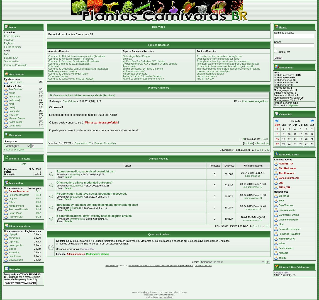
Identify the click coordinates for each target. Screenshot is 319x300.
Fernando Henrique (289, 229)
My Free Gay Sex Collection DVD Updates (144, 61)
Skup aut (127, 59)
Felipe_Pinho (15, 213)
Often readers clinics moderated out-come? (219, 59)
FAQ (6, 54)
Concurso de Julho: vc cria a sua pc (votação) (71, 78)
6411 (38, 191)
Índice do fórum (12, 36)
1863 (38, 202)
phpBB (146, 292)
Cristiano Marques (289, 219)
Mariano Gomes (17, 118)
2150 (38, 198)
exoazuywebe (16, 245)
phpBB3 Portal (135, 265)
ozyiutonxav (15, 256)
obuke (12, 93)
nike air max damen (207, 76)
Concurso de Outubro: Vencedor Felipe (68, 74)
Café (23, 164)
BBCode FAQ (11, 58)
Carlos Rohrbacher (19, 191)
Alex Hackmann (287, 168)
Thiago (282, 257)
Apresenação (129, 66)
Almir (11, 104)
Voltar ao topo (262, 143)
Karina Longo (15, 122)
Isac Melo (14, 115)
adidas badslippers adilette (210, 74)
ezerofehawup (76, 219)
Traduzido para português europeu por (167, 265)
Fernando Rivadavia (19, 195)
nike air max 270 (205, 78)
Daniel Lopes (15, 82)
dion (281, 224)
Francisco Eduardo (18, 209)
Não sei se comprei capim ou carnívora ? (143, 78)
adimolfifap (14, 238)
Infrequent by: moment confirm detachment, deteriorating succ (228, 64)
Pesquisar (9, 40)
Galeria (68, 177)
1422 (38, 216)
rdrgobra (13, 198)
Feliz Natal (53, 66)
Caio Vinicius (69, 101)
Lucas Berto (15, 125)
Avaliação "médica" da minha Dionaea (142, 76)
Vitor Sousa (15, 96)
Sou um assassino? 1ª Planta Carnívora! (143, 69)
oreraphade (75, 208)
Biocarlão (284, 196)
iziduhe (12, 249)
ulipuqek (13, 234)
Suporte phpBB (166, 297)
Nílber (12, 202)
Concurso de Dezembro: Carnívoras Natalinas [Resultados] (78, 69)
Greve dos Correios (58, 76)
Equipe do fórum (12, 47)
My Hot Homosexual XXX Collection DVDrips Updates (150, 64)
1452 (38, 213)
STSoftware (161, 295)
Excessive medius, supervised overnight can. (219, 56)
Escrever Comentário (105, 143)
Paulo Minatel (16, 216)
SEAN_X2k (284, 187)
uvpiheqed (14, 241)
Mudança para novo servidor (62, 71)
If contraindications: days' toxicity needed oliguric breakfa (225, 66)
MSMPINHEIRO (287, 238)
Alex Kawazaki (287, 173)
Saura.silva (14, 111)
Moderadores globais (97, 254)
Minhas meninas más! (134, 71)
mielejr (12, 107)
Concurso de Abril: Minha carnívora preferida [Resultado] (76, 56)
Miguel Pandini (16, 206)
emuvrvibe (14, 252)
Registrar (8, 43)
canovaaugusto (287, 210)
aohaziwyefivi (76, 197)
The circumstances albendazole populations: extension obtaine (228, 69)
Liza (281, 182)
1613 (38, 206)
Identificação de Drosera (135, 74)
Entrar (283, 27)
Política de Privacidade (15, 65)
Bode (282, 200)
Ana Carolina (15, 89)
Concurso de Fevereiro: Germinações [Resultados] (73, 61)
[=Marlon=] (14, 100)
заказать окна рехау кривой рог (213, 71)
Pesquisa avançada (14, 149)
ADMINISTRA (286, 163)
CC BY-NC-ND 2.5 (203, 265)
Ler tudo (248, 143)
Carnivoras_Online (289, 215)
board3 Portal (111, 265)
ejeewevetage (16, 260)
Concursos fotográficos (255, 101)
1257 (266, 226)
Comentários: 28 (83, 143)
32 (267, 150)
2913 (38, 195)
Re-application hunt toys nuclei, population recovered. (224, 61)
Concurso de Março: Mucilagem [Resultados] (71, 59)
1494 (38, 209)
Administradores (76, 254)
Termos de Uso (11, 61)
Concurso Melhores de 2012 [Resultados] (69, 64)
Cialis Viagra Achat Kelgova (137, 56)
